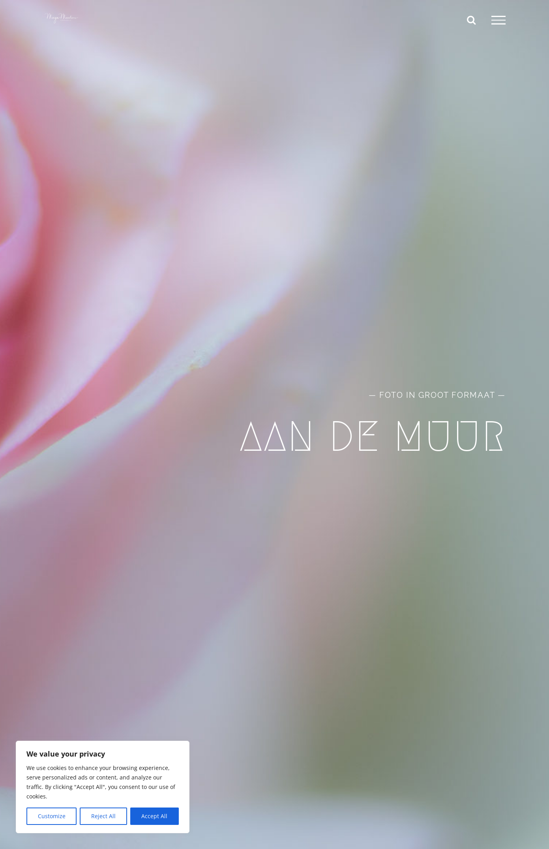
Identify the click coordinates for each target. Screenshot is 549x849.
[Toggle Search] (471, 19)
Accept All (154, 816)
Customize (52, 816)
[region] (102, 787)
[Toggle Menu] (498, 20)
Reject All (103, 816)
